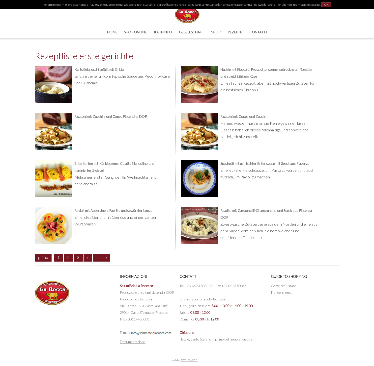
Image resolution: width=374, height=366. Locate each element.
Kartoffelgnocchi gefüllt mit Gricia (99, 69)
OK (326, 4)
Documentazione (132, 342)
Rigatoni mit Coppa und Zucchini (244, 116)
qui (318, 4)
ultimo (101, 257)
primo (43, 257)
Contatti (258, 32)
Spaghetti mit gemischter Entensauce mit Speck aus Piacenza (264, 163)
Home (112, 32)
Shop (215, 32)
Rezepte (235, 32)
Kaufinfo (163, 32)
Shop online (135, 32)
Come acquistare (283, 286)
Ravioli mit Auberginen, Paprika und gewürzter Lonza (113, 210)
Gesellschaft (191, 32)
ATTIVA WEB (189, 360)
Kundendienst (281, 292)
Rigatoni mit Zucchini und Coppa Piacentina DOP (110, 116)
